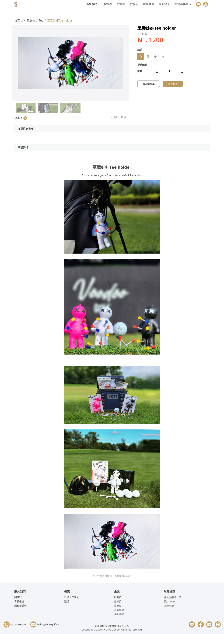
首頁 (17, 20)
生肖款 (117, 601)
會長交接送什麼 (172, 597)
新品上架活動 (71, 597)
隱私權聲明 (20, 605)
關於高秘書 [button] (181, 4)
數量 (139, 71)
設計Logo (169, 601)
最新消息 (164, 4)
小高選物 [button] (92, 4)
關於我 (18, 597)
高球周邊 (169, 605)
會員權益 (19, 601)
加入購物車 (148, 83)
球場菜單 (148, 4)
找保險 (134, 4)
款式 (139, 49)
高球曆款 (119, 609)
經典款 (117, 597)
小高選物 (29, 20)
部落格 (108, 4)
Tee (41, 20)
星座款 (117, 605)
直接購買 (173, 83)
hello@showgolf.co (48, 624)
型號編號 (142, 64)
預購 (66, 601)
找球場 (121, 4)
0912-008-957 (18, 624)
